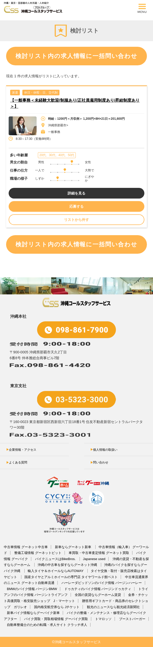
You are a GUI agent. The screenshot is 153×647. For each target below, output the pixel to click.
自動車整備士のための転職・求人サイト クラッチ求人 (47, 625)
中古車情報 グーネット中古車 (26, 547)
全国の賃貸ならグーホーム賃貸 (98, 595)
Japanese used (94, 559)
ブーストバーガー (132, 619)
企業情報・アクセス (22, 450)
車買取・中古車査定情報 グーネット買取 (99, 553)
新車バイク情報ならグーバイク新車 (33, 613)
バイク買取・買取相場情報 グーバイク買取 (56, 619)
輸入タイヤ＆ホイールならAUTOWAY (56, 571)
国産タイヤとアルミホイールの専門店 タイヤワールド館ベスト (71, 577)
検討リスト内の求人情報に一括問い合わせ (76, 56)
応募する (76, 206)
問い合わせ (100, 462)
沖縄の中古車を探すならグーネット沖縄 (68, 565)
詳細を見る (76, 193)
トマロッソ (103, 619)
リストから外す (76, 220)
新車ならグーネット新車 (73, 547)
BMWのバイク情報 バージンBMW (32, 589)
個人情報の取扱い (105, 450)
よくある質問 (18, 462)
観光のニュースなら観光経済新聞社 (113, 607)
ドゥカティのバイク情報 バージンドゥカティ (97, 589)
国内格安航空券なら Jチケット (57, 607)
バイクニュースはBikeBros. (55, 559)
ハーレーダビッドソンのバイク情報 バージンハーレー (102, 583)
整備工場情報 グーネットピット (38, 553)
